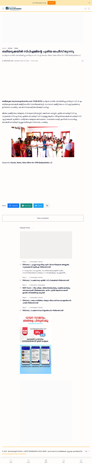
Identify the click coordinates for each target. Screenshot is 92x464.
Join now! (51, 3)
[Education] (34, 285)
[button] (85, 8)
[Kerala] (41, 262)
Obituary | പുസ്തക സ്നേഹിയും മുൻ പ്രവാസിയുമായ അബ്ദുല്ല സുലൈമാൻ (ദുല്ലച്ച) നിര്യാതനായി (45, 266)
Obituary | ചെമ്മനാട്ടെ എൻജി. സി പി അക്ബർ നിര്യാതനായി (45, 280)
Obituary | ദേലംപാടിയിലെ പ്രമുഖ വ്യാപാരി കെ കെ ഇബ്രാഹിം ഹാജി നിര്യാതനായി (46, 301)
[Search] (88, 8)
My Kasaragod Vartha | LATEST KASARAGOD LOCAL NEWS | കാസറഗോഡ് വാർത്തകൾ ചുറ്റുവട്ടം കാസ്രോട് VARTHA (47, 451)
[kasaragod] (34, 262)
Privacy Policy (6, 454)
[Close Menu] (89, 3)
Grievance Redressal (19, 454)
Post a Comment (43, 218)
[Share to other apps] (47, 205)
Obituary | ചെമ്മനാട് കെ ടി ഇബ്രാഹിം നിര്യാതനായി (42, 310)
